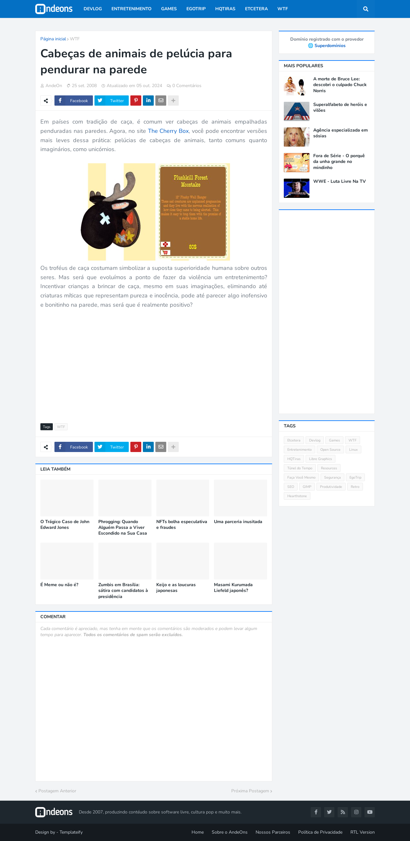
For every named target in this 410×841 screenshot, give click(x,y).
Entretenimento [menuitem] (131, 9)
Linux (353, 449)
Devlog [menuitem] (93, 9)
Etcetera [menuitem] (256, 9)
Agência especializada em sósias (340, 133)
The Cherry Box (168, 131)
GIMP (307, 486)
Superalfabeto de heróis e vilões (340, 107)
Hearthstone (297, 496)
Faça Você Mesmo (301, 477)
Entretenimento (299, 449)
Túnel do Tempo (299, 468)
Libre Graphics (320, 459)
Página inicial (53, 39)
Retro (355, 486)
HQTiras (293, 459)
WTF (75, 39)
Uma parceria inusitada (238, 522)
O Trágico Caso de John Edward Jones (64, 524)
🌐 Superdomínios (327, 46)
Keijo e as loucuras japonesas (176, 588)
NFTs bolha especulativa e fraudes (181, 524)
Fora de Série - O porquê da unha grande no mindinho (339, 161)
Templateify (71, 832)
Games (334, 440)
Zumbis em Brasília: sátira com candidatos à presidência (123, 590)
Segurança (332, 477)
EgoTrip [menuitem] (196, 9)
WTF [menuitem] (282, 9)
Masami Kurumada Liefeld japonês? (233, 588)
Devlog (314, 440)
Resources (329, 468)
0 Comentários (186, 86)
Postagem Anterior (57, 791)
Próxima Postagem (250, 791)
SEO (290, 486)
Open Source (330, 449)
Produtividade (331, 486)
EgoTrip (355, 477)
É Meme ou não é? (59, 585)
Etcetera (293, 440)
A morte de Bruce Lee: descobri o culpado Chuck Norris (340, 84)
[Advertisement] (154, 362)
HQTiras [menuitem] (225, 9)
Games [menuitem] (169, 9)
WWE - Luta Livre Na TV (339, 181)
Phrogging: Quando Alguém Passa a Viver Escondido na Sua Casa (122, 527)
